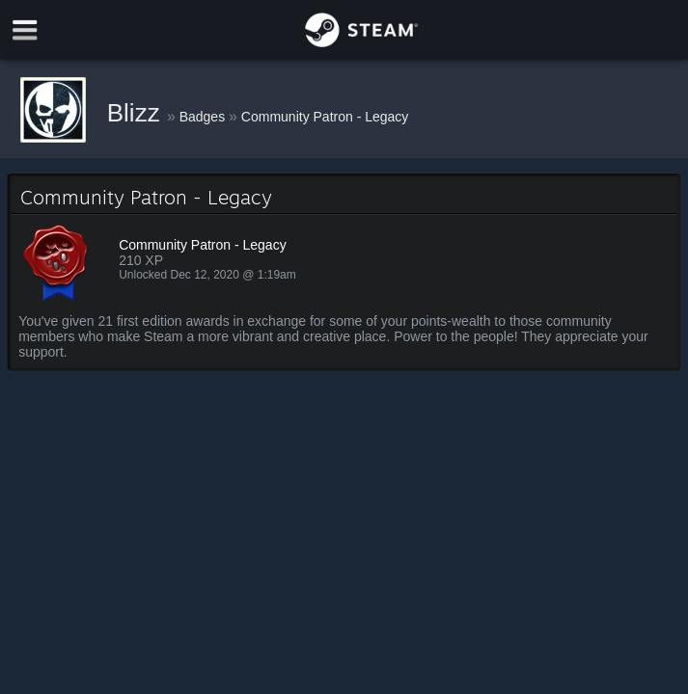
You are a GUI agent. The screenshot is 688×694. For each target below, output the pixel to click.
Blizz (137, 112)
